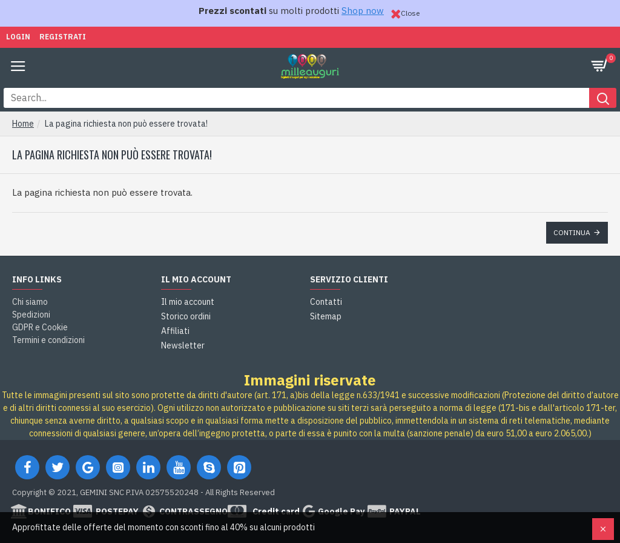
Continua (571, 232)
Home (23, 123)
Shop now (362, 10)
